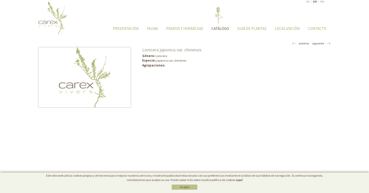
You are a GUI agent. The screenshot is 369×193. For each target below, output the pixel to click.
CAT (308, 1)
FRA (322, 1)
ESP (315, 1)
